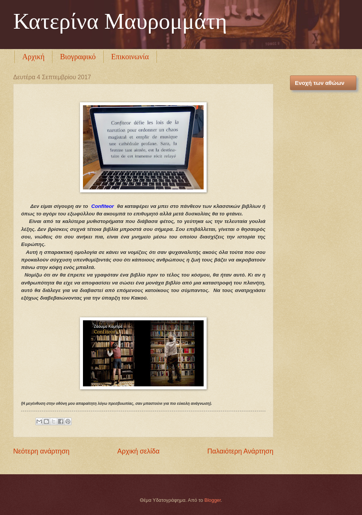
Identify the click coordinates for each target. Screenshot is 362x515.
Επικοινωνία (130, 56)
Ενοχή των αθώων (319, 83)
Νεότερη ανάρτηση (41, 451)
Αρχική (33, 56)
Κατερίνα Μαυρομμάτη (120, 21)
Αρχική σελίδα (138, 451)
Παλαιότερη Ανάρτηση (240, 451)
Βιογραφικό (78, 56)
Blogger (212, 500)
